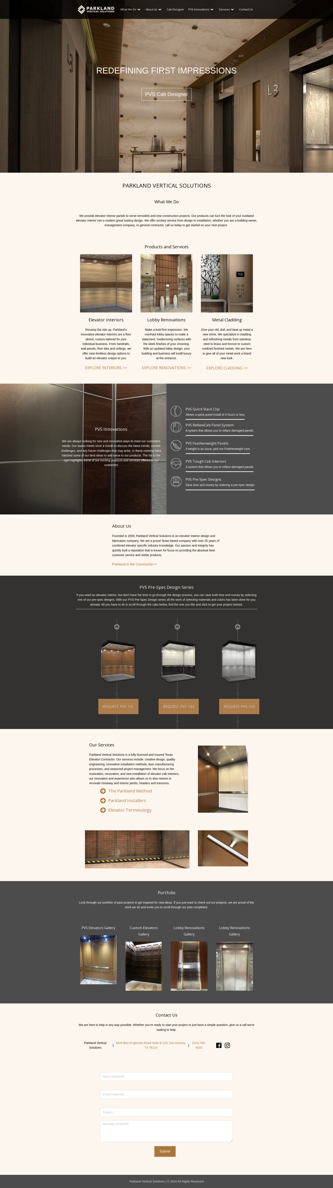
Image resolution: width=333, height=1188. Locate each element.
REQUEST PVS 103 (239, 706)
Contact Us (246, 9)
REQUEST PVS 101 (118, 706)
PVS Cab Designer (166, 94)
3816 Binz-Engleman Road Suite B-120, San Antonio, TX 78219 (151, 1045)
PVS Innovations (201, 9)
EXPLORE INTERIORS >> (106, 367)
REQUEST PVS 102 (178, 706)
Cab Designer (175, 9)
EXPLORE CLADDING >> (227, 367)
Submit (165, 1151)
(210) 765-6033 (199, 1045)
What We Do (130, 9)
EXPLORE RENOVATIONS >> (166, 367)
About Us (154, 9)
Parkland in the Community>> (134, 564)
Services (227, 9)
